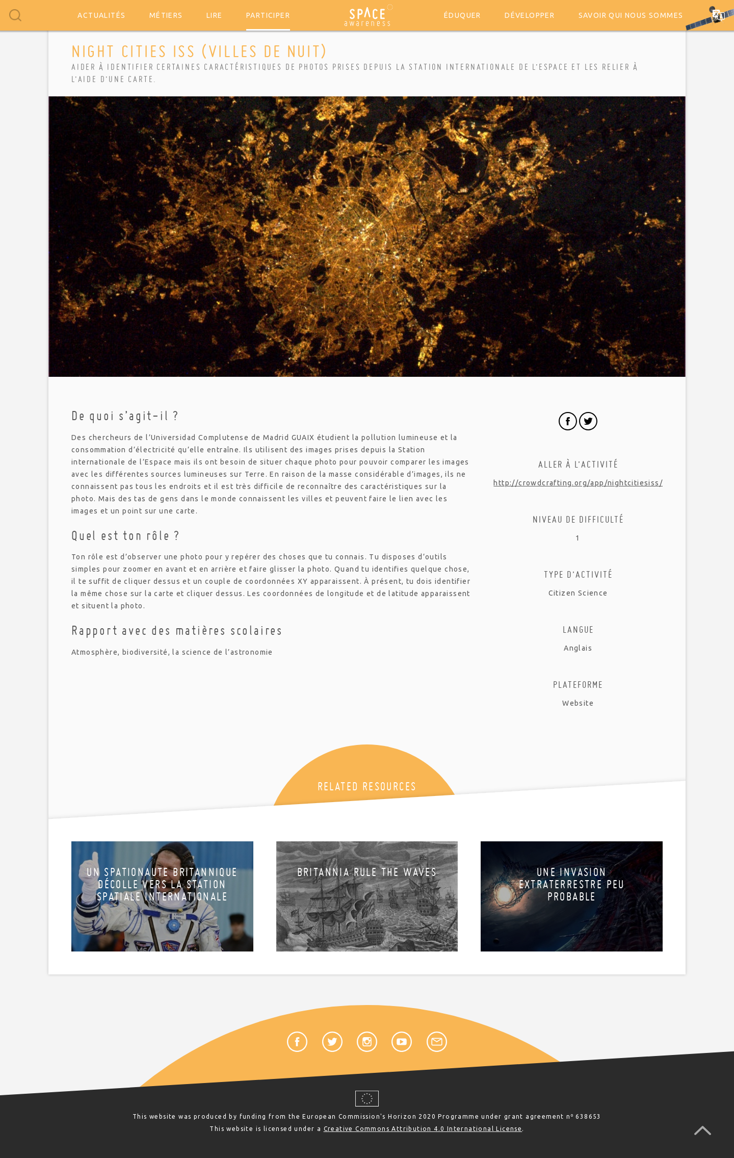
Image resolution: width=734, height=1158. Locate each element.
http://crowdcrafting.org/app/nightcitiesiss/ (578, 483)
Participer (268, 15)
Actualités (101, 15)
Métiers (166, 15)
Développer (530, 15)
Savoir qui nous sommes (631, 15)
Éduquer (462, 15)
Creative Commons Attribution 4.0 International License (423, 1128)
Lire (214, 15)
